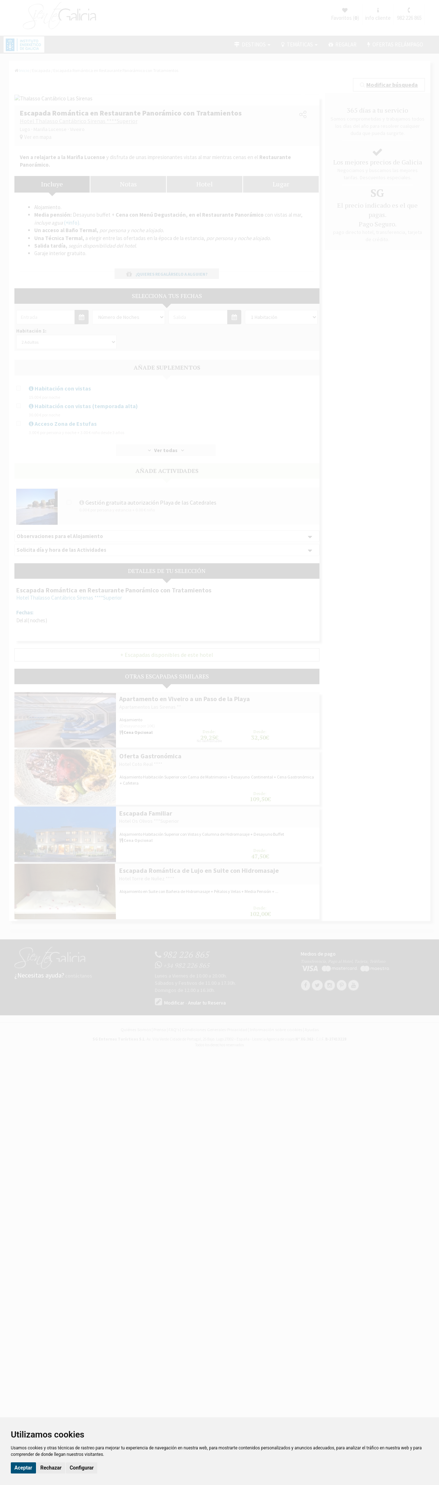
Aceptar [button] (23, 1468)
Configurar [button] (82, 1468)
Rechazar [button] (51, 1468)
